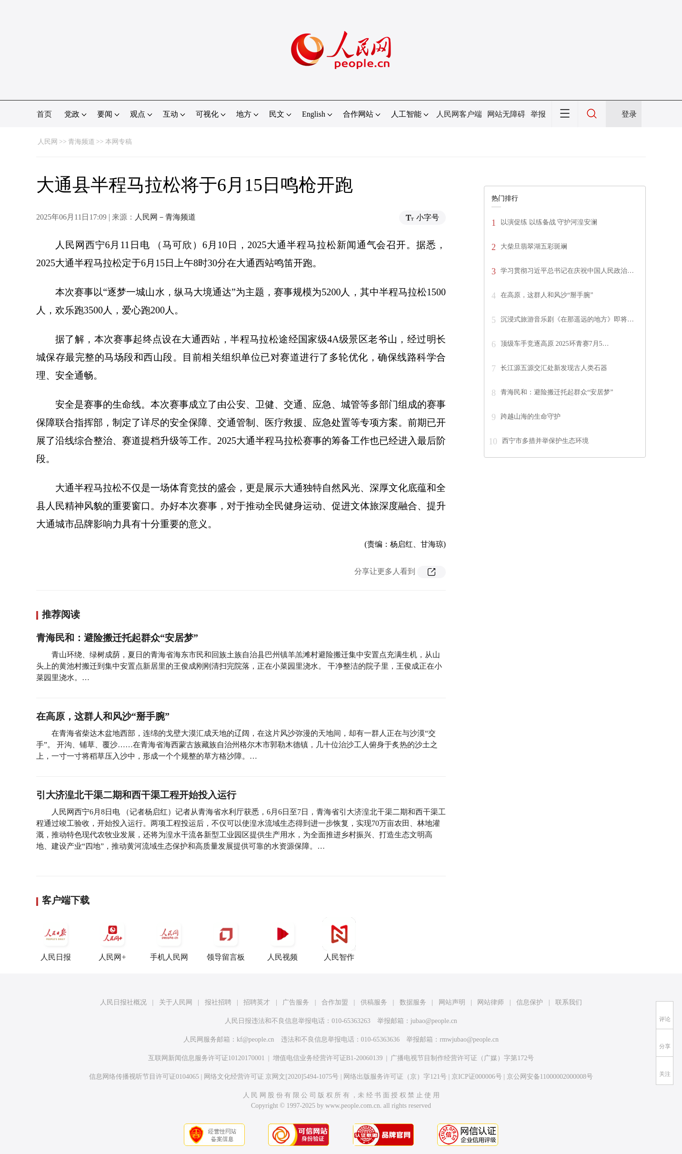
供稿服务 (374, 1002)
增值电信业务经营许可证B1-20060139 (328, 1058)
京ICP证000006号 (476, 1076)
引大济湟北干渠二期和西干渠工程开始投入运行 (136, 795)
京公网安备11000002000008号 (550, 1076)
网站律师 (490, 1002)
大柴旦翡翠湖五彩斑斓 (534, 246)
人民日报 (55, 939)
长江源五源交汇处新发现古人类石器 (554, 367)
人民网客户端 (459, 114)
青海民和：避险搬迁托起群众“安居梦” (117, 637)
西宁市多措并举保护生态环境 (545, 440)
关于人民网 (175, 1002)
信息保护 (529, 1002)
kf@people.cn (255, 1039)
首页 (44, 114)
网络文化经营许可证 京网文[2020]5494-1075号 (271, 1076)
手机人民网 (169, 939)
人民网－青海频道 (165, 217)
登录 (629, 114)
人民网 (48, 141)
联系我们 (568, 1002)
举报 (538, 114)
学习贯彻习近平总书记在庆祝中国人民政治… (567, 270)
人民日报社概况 (123, 1002)
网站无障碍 (506, 114)
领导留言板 (226, 939)
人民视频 (282, 939)
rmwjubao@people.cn (469, 1039)
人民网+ (112, 939)
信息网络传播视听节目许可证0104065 (144, 1076)
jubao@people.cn (434, 1020)
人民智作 (339, 939)
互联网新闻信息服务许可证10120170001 (206, 1058)
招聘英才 (256, 1002)
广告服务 (295, 1002)
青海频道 (81, 141)
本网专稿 (118, 141)
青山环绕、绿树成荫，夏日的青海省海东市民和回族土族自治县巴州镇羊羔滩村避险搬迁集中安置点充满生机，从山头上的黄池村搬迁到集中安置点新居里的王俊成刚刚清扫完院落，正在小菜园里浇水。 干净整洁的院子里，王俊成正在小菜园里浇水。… (239, 666)
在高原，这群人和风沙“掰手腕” (103, 716)
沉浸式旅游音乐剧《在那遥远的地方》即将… (567, 319)
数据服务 (413, 1002)
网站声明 (452, 1002)
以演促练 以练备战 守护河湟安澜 (549, 222)
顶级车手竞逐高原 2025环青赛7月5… (555, 343)
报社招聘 (218, 1002)
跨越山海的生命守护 (531, 416)
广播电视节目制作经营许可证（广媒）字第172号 (462, 1058)
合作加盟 (334, 1002)
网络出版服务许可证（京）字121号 (395, 1076)
